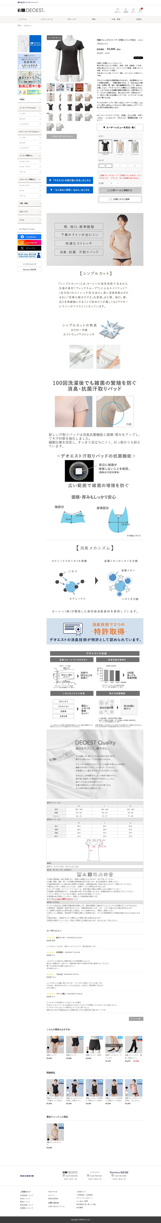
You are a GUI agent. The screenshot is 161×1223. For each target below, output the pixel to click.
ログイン (51, 1195)
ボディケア (71, 19)
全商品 (139, 19)
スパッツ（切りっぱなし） (124, 105)
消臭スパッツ (71, 1055)
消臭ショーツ (51, 1055)
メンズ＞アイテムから (27, 108)
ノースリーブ (110, 118)
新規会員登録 (53, 1198)
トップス (22, 114)
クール (21, 190)
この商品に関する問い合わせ (61, 136)
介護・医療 (116, 19)
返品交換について (26, 1205)
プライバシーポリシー (84, 1198)
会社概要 (79, 1207)
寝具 (94, 19)
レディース (45, 19)
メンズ (21, 19)
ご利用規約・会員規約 (84, 1195)
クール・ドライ (24, 167)
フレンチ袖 (131, 115)
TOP (19, 26)
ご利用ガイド (81, 1192)
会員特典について (26, 1195)
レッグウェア (24, 124)
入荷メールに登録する (121, 190)
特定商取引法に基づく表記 (86, 1204)
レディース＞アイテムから (28, 132)
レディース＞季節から (27, 179)
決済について (25, 1198)
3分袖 (123, 115)
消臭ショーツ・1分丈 (93, 1055)
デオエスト (31, 11)
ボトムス (22, 119)
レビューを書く (136, 1019)
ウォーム (22, 172)
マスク (21, 220)
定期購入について (26, 1208)
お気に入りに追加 (121, 199)
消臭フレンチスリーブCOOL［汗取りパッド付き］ (74, 1100)
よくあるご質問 (82, 1201)
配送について (25, 1202)
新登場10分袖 (133, 118)
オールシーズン (24, 161)
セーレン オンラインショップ (28, 2)
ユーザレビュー (54, 931)
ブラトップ (121, 118)
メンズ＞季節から (26, 156)
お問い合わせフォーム (56, 1206)
